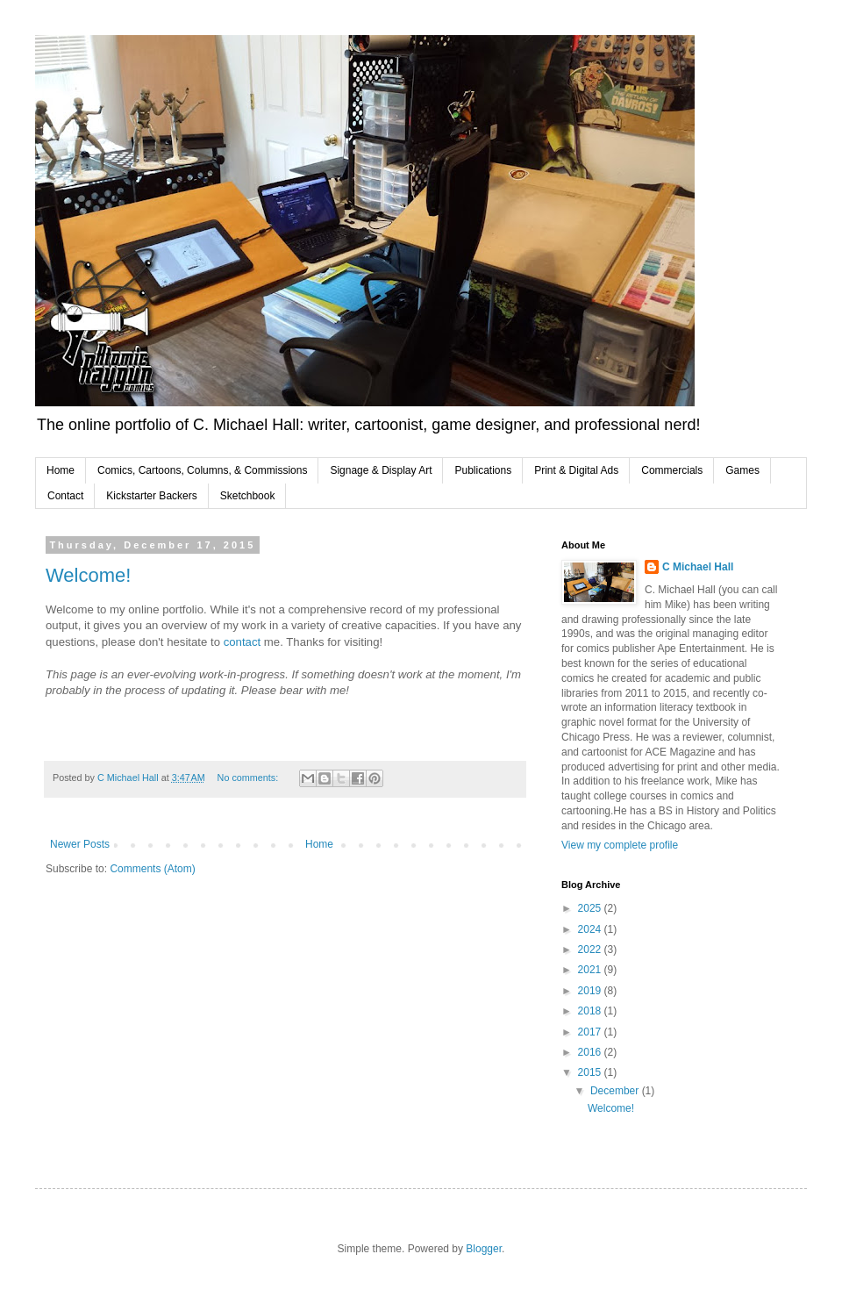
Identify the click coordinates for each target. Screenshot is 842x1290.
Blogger (484, 1249)
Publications (482, 470)
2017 (591, 1032)
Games (742, 470)
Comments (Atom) (152, 869)
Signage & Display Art (381, 470)
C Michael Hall (697, 567)
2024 (591, 929)
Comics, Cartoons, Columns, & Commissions (202, 470)
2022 (591, 949)
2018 (591, 1011)
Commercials (672, 470)
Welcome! (88, 575)
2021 (591, 970)
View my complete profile (619, 845)
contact (244, 642)
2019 (591, 991)
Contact (65, 496)
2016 (591, 1052)
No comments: (250, 777)
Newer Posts (80, 844)
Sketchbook (247, 496)
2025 (591, 908)
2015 (591, 1072)
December (616, 1091)
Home (60, 470)
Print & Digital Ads (576, 470)
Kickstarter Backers (151, 496)
